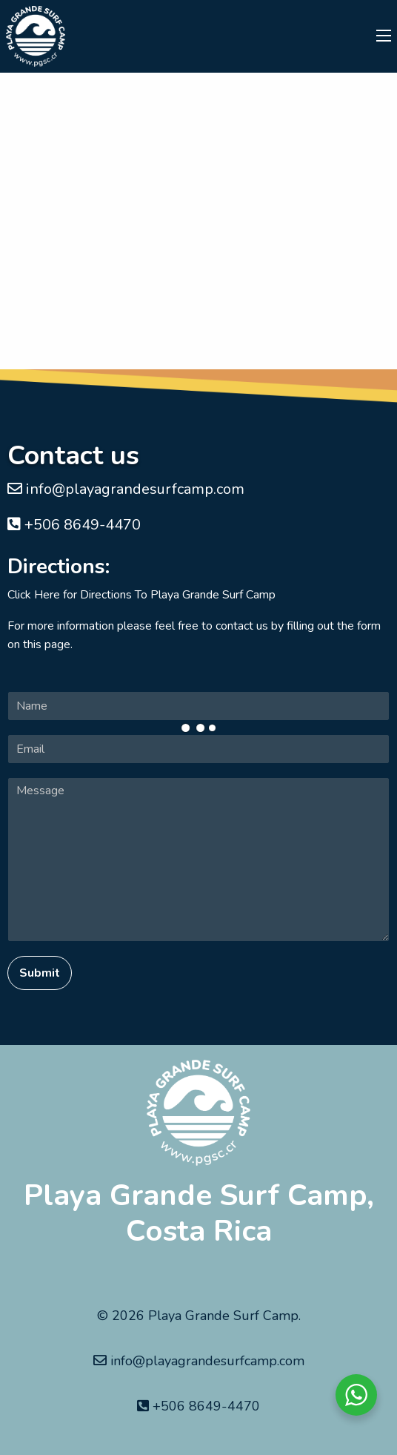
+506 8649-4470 (74, 525)
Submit (39, 973)
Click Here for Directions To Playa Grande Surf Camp (141, 595)
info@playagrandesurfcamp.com (125, 489)
